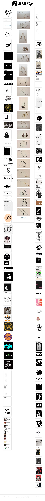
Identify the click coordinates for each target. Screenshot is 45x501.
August (5, 385)
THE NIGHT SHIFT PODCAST (37, 14)
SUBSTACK (37, 18)
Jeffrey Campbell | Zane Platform (8, 447)
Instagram (37, 23)
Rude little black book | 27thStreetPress (8, 434)
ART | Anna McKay (8, 437)
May (4, 388)
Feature (7, 298)
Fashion (9, 297)
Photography (7, 301)
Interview (6, 299)
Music (8, 300)
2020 (5, 376)
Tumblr (36, 27)
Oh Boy (4, 301)
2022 (5, 374)
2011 (5, 394)
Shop (10, 302)
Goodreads (37, 25)
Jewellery (10, 299)
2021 (5, 375)
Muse (5, 300)
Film (10, 298)
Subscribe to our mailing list (38, 76)
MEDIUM (36, 17)
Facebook (37, 24)
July (4, 386)
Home (36, 7)
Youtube (36, 26)
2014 (5, 381)
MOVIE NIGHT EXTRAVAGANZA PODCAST (37, 16)
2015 (5, 380)
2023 (5, 373)
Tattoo (7, 303)
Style (4, 303)
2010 (5, 395)
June (4, 387)
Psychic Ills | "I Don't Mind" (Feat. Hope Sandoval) (8, 441)
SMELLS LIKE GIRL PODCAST (38, 19)
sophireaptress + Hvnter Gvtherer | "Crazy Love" (8, 444)
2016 (5, 379)
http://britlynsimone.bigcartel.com (23, 218)
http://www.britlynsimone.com (23, 217)
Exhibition (6, 297)
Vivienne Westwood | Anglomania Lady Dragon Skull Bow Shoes (8, 429)
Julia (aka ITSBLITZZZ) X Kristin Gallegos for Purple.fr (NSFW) (8, 432)
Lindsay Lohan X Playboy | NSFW (8, 422)
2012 (5, 393)
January (5, 391)
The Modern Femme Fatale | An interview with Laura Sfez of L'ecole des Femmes (8, 420)
